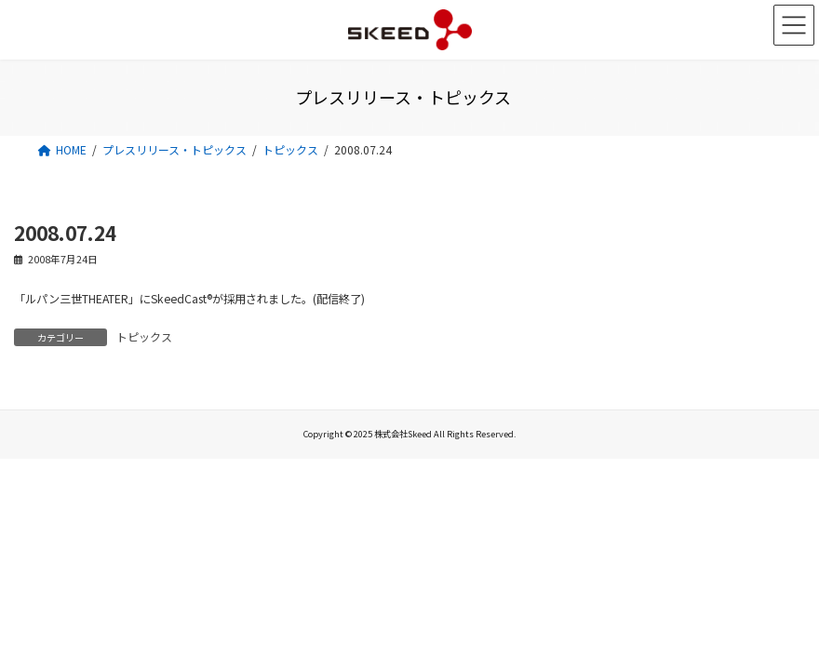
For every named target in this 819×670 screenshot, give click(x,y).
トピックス (144, 336)
